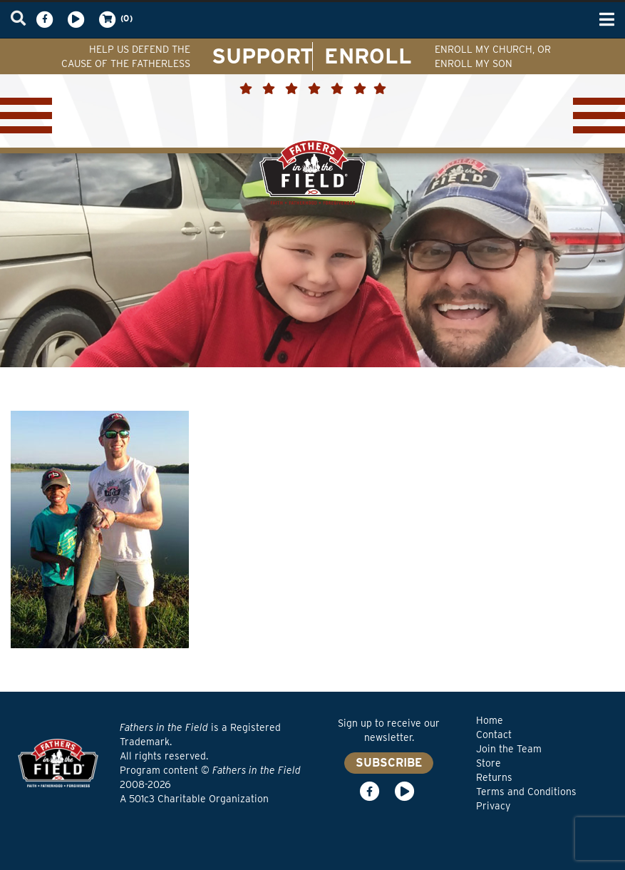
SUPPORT (263, 55)
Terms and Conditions (526, 791)
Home (489, 720)
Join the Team (509, 748)
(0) (115, 19)
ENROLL (368, 55)
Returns (494, 777)
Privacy (493, 806)
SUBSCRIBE (389, 762)
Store (488, 763)
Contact (494, 734)
